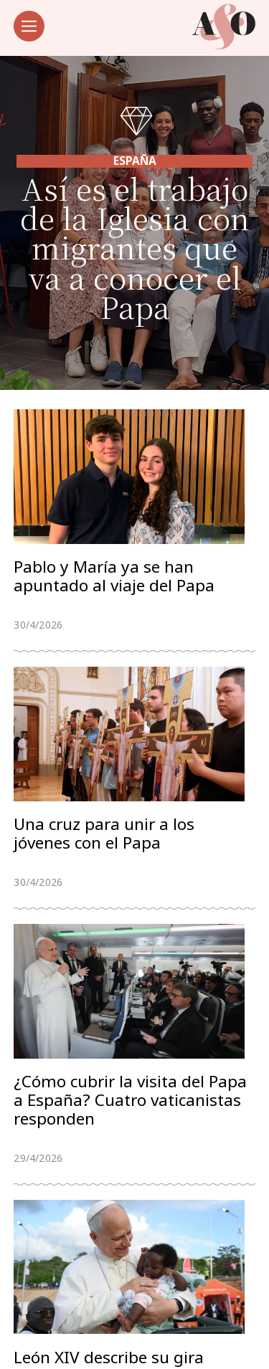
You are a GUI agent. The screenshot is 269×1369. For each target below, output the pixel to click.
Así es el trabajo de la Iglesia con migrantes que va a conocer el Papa (135, 247)
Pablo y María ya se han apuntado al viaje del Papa (114, 577)
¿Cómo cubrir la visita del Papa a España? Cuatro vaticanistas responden (130, 1103)
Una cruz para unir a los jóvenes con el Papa (104, 835)
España (134, 160)
